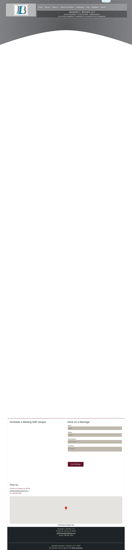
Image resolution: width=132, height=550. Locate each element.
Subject (70, 432)
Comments (71, 446)
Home (41, 7)
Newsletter (95, 7)
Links (88, 7)
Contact (103, 7)
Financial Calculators (67, 7)
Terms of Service (77, 548)
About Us (55, 7)
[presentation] (82, 456)
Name (69, 425)
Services (47, 7)
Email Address (72, 439)
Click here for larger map (66, 525)
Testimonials (80, 7)
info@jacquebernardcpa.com (19, 491)
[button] (76, 464)
